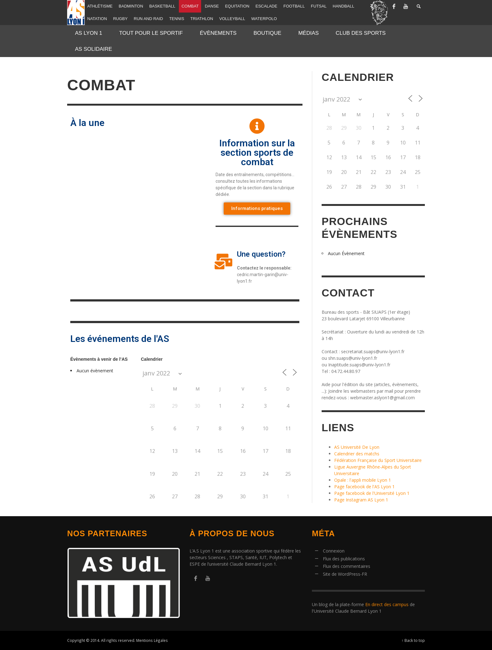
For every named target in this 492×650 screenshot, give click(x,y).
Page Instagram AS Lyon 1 (361, 500)
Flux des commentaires (346, 566)
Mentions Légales (152, 640)
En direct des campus (387, 604)
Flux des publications (344, 559)
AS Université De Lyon (356, 447)
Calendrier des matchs (356, 454)
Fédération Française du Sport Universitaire (378, 460)
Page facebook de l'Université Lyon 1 (371, 493)
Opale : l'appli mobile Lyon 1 (362, 480)
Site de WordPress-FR (345, 574)
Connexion (334, 551)
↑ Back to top (413, 640)
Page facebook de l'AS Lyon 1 (364, 487)
